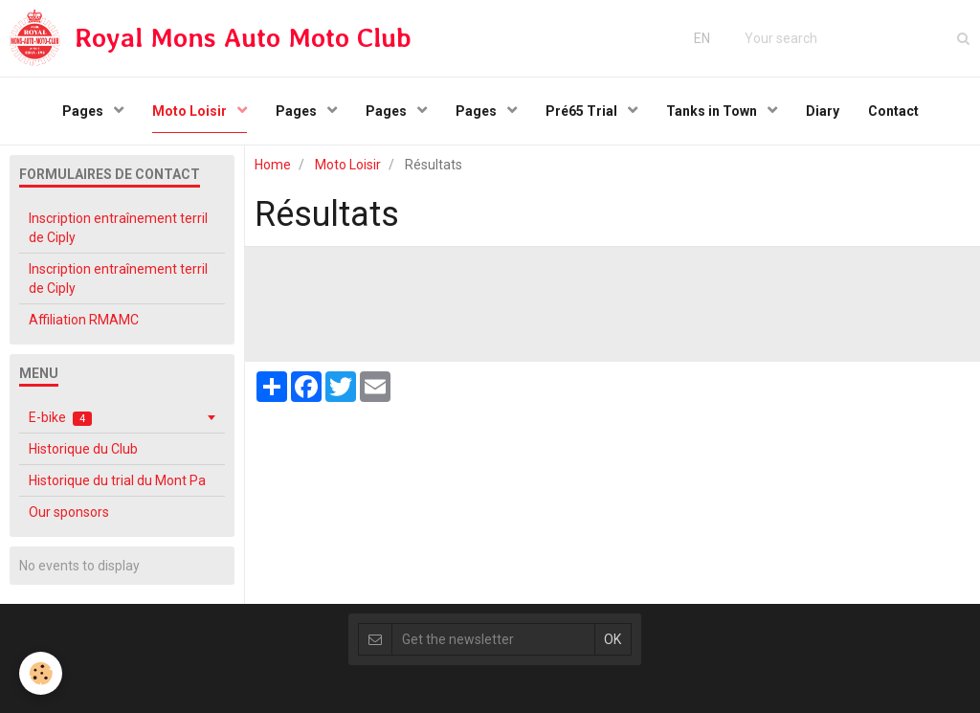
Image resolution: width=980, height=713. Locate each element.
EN (702, 38)
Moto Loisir (191, 111)
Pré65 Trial (583, 111)
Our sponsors (69, 512)
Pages (84, 111)
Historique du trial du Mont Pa (117, 480)
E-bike (60, 418)
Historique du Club (83, 449)
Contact (893, 111)
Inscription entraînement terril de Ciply (118, 228)
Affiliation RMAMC (84, 319)
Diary (822, 111)
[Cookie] (40, 673)
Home (273, 164)
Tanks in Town (713, 111)
